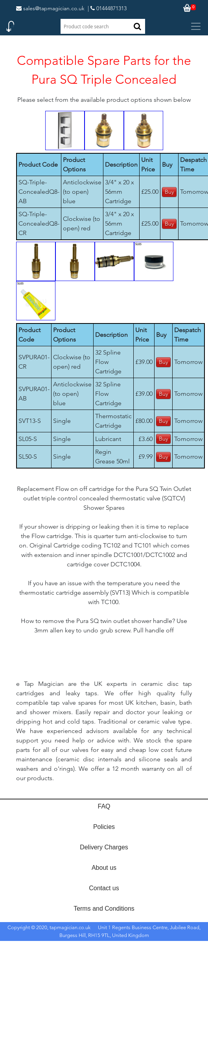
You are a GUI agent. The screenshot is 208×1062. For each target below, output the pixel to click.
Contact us (104, 888)
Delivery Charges (104, 847)
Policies (104, 826)
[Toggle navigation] (196, 26)
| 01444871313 (107, 8)
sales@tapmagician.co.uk (50, 8)
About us (104, 867)
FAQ (104, 806)
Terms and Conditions (104, 908)
